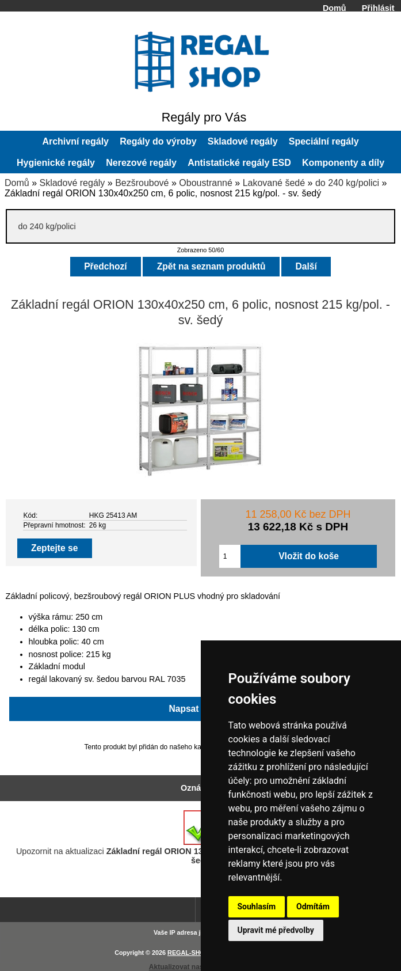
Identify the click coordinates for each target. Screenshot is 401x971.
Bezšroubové (142, 183)
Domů (334, 8)
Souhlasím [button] (257, 906)
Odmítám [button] (313, 906)
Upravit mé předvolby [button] (276, 930)
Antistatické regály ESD (239, 163)
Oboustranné (205, 183)
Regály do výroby (158, 141)
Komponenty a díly (343, 163)
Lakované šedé (274, 183)
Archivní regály (75, 141)
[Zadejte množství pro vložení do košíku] (229, 556)
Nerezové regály (141, 163)
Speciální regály (324, 141)
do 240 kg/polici (347, 183)
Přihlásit (378, 8)
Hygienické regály (56, 163)
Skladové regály (72, 183)
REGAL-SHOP (187, 952)
